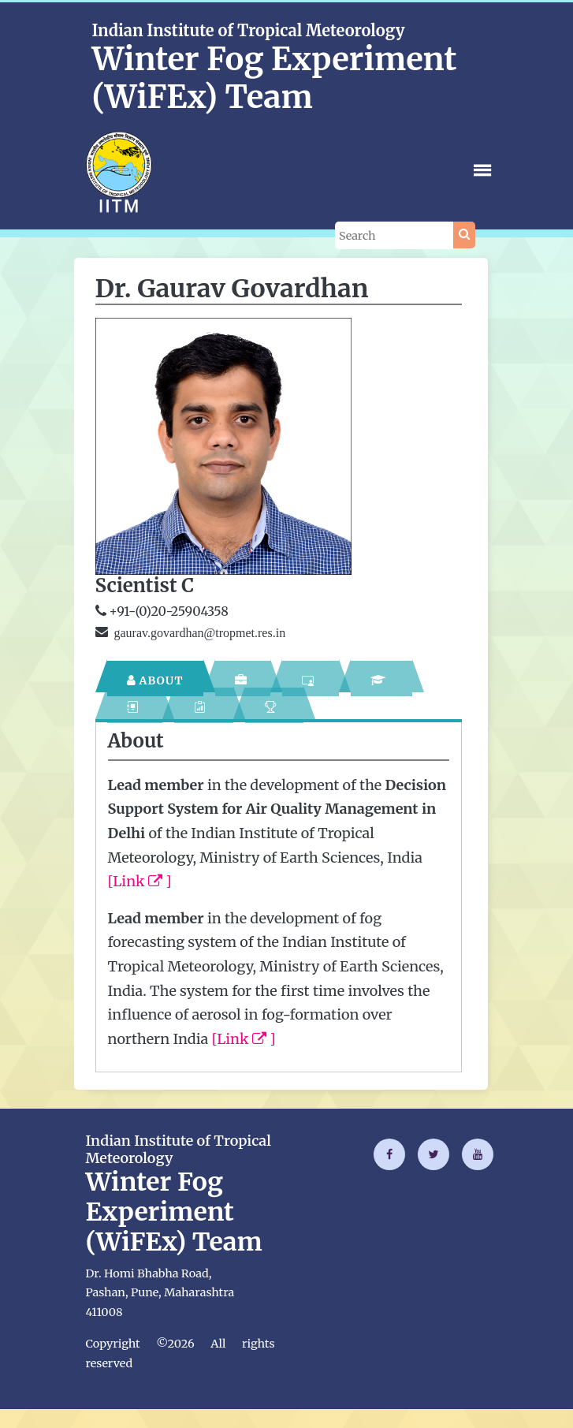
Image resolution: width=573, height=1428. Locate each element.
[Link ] (140, 881)
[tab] (155, 678)
